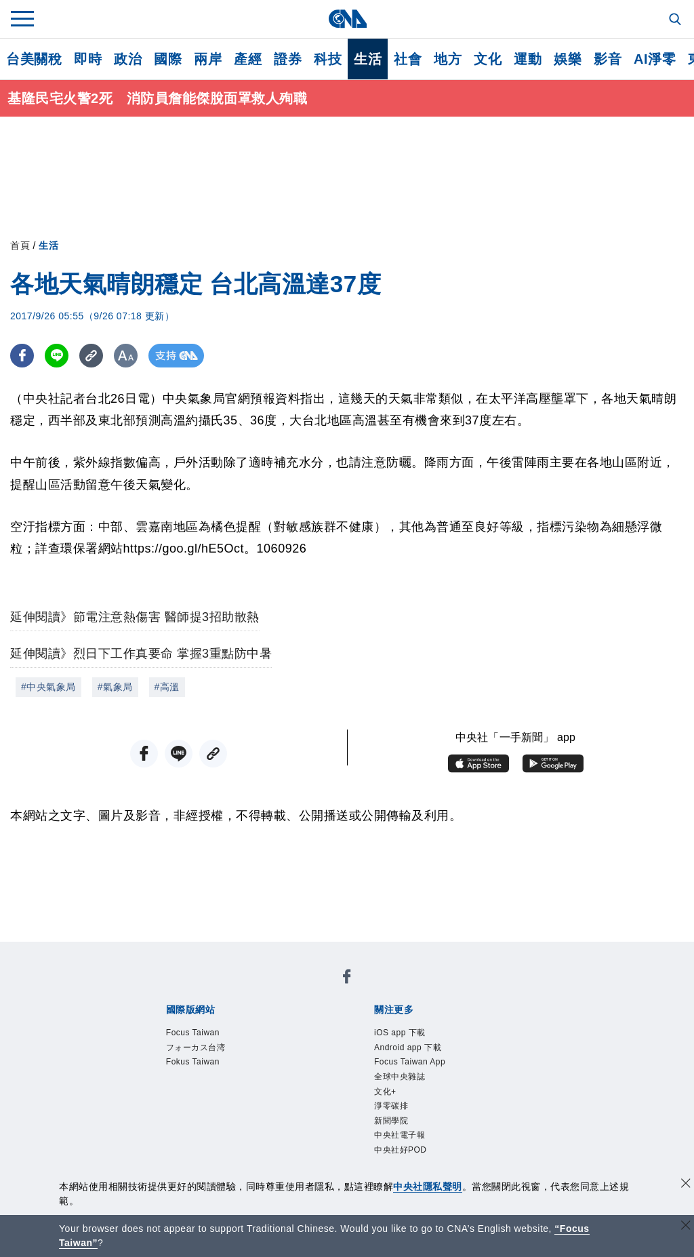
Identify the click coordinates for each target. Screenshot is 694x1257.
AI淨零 (655, 59)
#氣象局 (115, 686)
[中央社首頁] (347, 18)
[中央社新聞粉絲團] (347, 978)
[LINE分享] (56, 355)
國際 (168, 59)
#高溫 (167, 686)
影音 (607, 59)
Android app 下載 (407, 1047)
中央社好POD (400, 1150)
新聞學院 (391, 1120)
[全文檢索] (676, 20)
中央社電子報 (399, 1135)
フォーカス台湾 (196, 1047)
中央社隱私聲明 (427, 1186)
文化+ (385, 1091)
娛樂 (567, 59)
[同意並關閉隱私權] (686, 1185)
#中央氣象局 (48, 686)
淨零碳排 (391, 1106)
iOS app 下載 (400, 1032)
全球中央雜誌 (399, 1076)
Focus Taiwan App (409, 1061)
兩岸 (208, 59)
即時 (88, 59)
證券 (288, 59)
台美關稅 (34, 59)
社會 (408, 59)
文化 (488, 59)
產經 (248, 59)
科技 (328, 59)
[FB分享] (22, 355)
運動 (528, 59)
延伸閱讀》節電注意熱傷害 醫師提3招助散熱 (135, 617)
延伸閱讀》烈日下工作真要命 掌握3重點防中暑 (141, 653)
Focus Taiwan (193, 1032)
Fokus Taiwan (193, 1061)
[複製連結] (91, 355)
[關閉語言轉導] (686, 1227)
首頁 (20, 245)
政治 (128, 59)
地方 (448, 59)
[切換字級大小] (126, 355)
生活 (368, 59)
